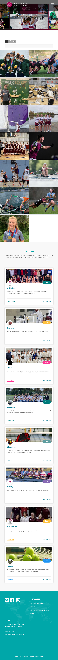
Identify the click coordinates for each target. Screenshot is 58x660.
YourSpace (33, 607)
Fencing (10, 328)
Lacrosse (11, 407)
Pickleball (11, 447)
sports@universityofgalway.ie (15, 634)
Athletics (11, 288)
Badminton (12, 526)
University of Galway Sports (35, 656)
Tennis (10, 566)
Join (46, 283)
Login (32, 613)
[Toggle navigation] (52, 4)
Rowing (10, 487)
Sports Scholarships (36, 603)
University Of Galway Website (39, 610)
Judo (9, 368)
